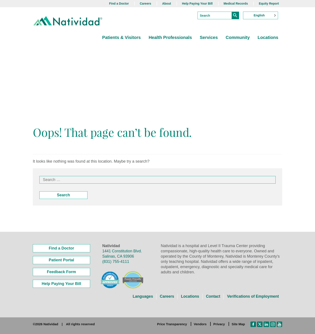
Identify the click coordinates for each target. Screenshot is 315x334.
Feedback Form (61, 272)
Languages (140, 296)
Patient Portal (61, 260)
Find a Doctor (119, 3)
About (166, 3)
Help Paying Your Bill (197, 3)
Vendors (199, 324)
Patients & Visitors (121, 37)
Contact (212, 296)
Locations (268, 37)
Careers (145, 3)
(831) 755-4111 (115, 261)
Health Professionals (170, 37)
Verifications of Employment (252, 296)
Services (209, 37)
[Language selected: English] (260, 15)
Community (238, 37)
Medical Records (236, 3)
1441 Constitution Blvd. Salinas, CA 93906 (122, 253)
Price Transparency (171, 324)
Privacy (219, 324)
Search (63, 195)
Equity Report (269, 3)
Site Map (238, 324)
